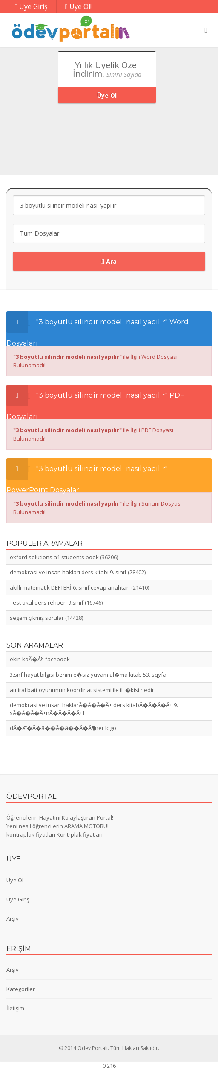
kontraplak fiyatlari (30, 834)
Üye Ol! (78, 6)
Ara (109, 261)
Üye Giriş (31, 6)
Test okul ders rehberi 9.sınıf (46, 602)
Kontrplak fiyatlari (80, 834)
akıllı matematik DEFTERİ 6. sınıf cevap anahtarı (70, 587)
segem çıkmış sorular (37, 618)
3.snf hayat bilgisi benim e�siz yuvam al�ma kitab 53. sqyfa (88, 674)
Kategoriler (20, 989)
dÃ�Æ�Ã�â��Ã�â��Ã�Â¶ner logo (63, 728)
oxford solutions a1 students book (54, 557)
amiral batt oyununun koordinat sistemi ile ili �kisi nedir (82, 690)
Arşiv (12, 918)
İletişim (15, 1008)
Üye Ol (107, 95)
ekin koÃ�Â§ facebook (40, 659)
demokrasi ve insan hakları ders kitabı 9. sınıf (68, 572)
